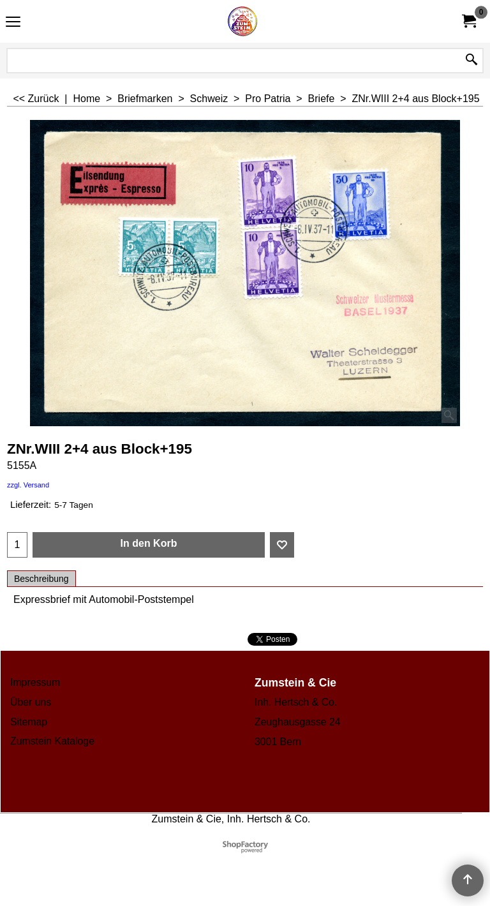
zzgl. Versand (28, 485)
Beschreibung (41, 579)
